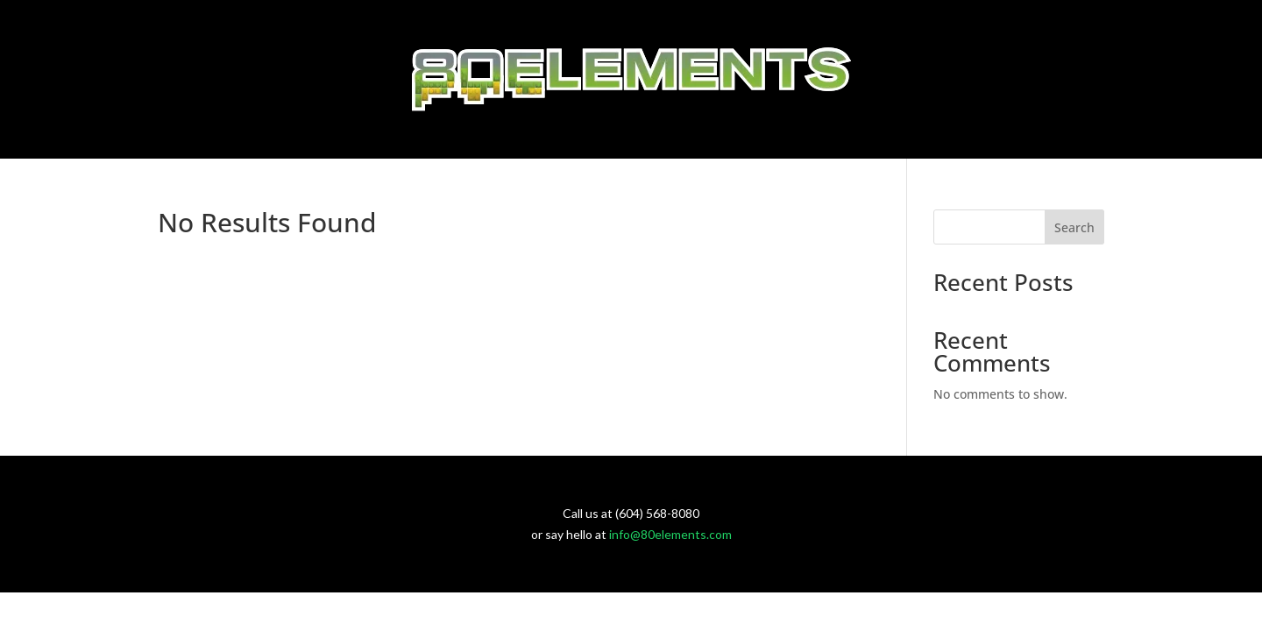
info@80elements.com (670, 534)
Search (1074, 227)
